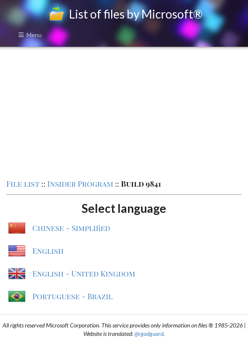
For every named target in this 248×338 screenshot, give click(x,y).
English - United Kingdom (83, 273)
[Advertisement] (124, 112)
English (48, 251)
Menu (30, 34)
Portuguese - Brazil (72, 296)
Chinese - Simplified (71, 228)
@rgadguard (148, 333)
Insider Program (80, 184)
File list (23, 184)
